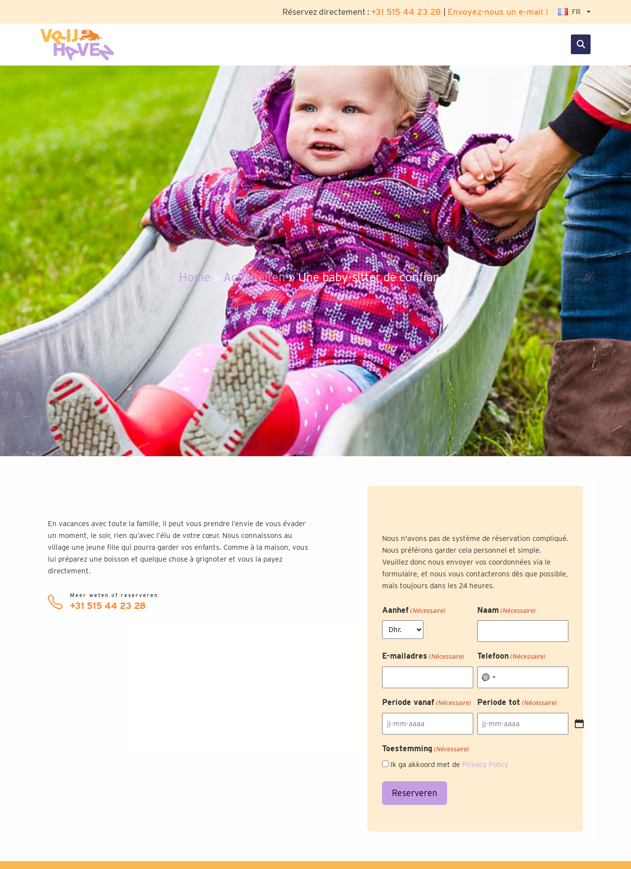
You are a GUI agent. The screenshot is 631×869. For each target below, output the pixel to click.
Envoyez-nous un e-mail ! (498, 11)
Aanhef (414, 610)
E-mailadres (423, 656)
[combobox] (488, 677)
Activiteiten (254, 277)
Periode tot (517, 703)
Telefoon (511, 656)
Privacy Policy (485, 764)
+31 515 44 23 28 (406, 11)
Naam (506, 610)
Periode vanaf (426, 703)
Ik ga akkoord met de (449, 764)
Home (194, 277)
